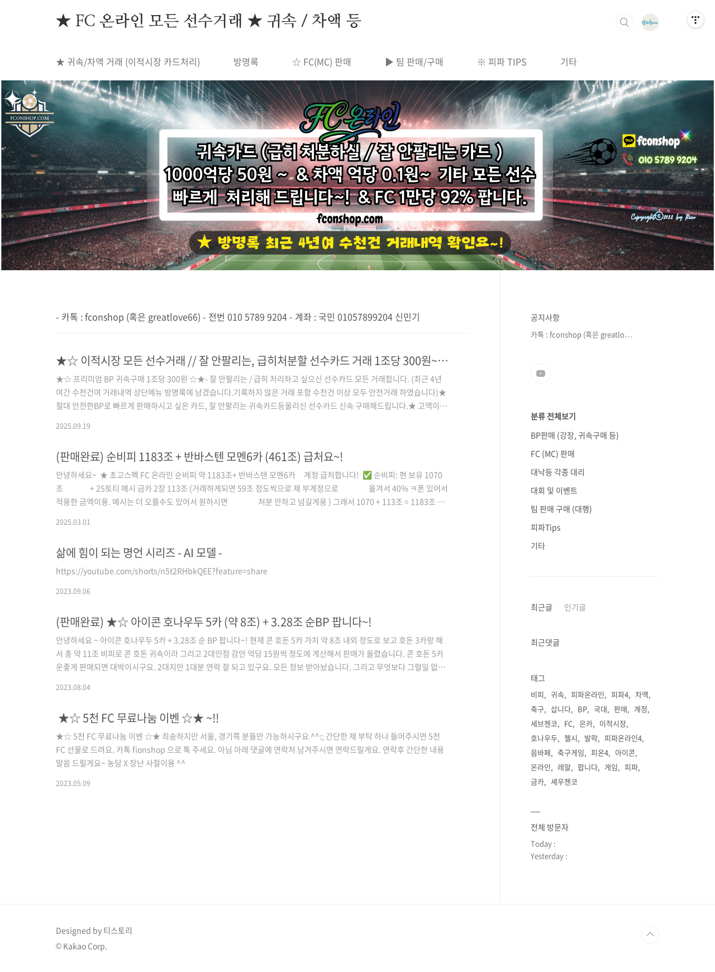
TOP (650, 935)
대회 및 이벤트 (554, 490)
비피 (537, 694)
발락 (591, 737)
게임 (611, 767)
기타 (568, 61)
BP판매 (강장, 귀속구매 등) (575, 434)
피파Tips (546, 527)
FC (568, 723)
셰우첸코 (564, 781)
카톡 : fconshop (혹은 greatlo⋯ (581, 334)
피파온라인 (587, 694)
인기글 (575, 606)
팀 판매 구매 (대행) (561, 508)
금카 (537, 781)
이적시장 (612, 723)
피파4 (619, 694)
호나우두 (544, 737)
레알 (564, 767)
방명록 (246, 61)
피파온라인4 (623, 737)
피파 (631, 767)
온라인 (541, 767)
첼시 (571, 737)
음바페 (541, 752)
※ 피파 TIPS (502, 61)
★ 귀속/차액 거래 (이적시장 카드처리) (128, 61)
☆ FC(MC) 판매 (321, 61)
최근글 (541, 606)
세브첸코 (544, 723)
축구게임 (570, 752)
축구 (537, 708)
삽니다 (561, 708)
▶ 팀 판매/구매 (414, 61)
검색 (624, 22)
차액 (642, 694)
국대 (600, 708)
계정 (640, 708)
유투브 (541, 373)
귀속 (557, 694)
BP (582, 708)
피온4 (599, 752)
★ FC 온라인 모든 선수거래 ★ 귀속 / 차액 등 (208, 22)
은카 (586, 723)
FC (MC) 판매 (553, 453)
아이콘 (625, 752)
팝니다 (588, 767)
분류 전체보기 (553, 416)
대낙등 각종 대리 (558, 471)
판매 (620, 708)
